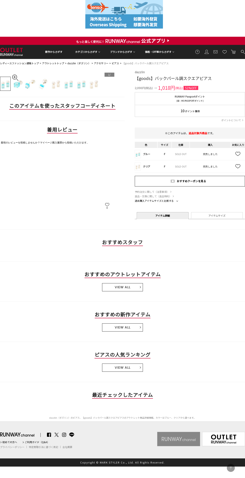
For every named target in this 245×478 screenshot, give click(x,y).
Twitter (56, 434)
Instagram (64, 434)
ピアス (115, 63)
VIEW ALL (122, 287)
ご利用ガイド (197, 51)
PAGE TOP (231, 468)
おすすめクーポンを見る (191, 181)
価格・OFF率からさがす (158, 51)
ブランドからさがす (121, 51)
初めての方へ (9, 442)
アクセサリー (101, 63)
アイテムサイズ (216, 215)
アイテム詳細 (162, 215)
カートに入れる (233, 51)
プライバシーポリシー (12, 447)
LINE (71, 434)
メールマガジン (215, 51)
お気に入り (224, 51)
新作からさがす (53, 51)
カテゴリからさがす (86, 51)
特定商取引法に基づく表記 (43, 447)
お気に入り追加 (238, 154)
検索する (242, 51)
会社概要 (67, 447)
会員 (206, 51)
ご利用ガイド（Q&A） (37, 442)
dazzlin (140, 72)
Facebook (49, 434)
